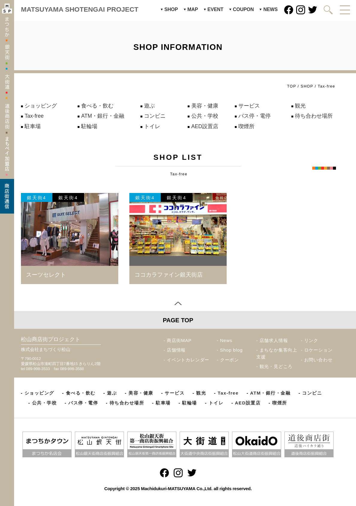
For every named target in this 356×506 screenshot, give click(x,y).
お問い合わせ (318, 359)
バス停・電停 (254, 116)
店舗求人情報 (274, 340)
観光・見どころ (276, 366)
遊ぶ (149, 106)
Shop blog (231, 349)
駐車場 (33, 126)
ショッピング (41, 106)
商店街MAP (179, 340)
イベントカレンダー (188, 359)
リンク (311, 340)
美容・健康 (204, 106)
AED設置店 (204, 126)
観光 (300, 106)
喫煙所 (246, 126)
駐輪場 (89, 126)
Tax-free (34, 116)
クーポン (229, 359)
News (226, 340)
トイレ (152, 126)
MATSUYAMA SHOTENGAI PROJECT (79, 9)
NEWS (270, 9)
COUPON (243, 9)
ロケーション (318, 349)
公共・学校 (204, 116)
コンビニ (155, 116)
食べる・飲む (97, 106)
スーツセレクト (46, 275)
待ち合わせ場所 (314, 116)
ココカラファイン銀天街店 (168, 275)
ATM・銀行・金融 (102, 116)
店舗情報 (176, 349)
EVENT (215, 9)
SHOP (171, 9)
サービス (249, 106)
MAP (192, 9)
